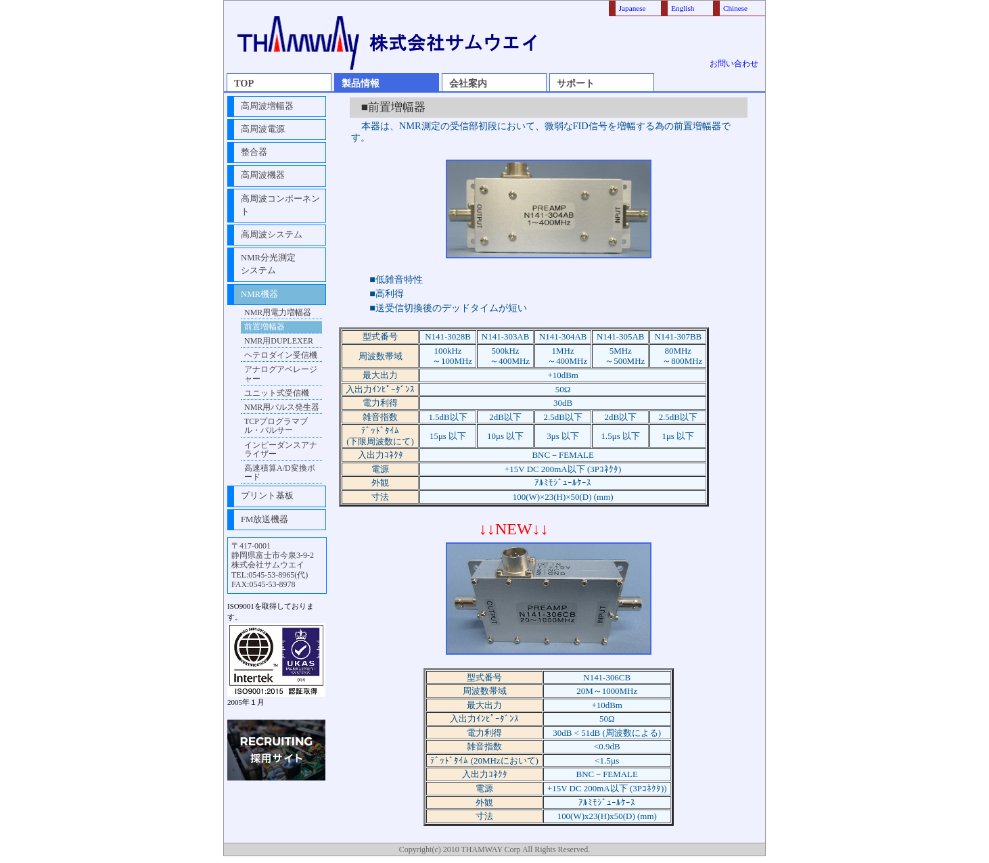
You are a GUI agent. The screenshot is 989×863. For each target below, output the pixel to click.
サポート (576, 83)
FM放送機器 (265, 519)
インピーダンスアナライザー (280, 449)
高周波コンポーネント (280, 205)
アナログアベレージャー (280, 374)
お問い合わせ (734, 63)
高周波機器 (263, 175)
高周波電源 (263, 129)
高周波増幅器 (267, 106)
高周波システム (271, 234)
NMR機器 (259, 294)
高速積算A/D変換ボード (279, 472)
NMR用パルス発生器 (281, 407)
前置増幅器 (264, 326)
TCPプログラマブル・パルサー (276, 426)
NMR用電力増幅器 (277, 312)
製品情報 (361, 83)
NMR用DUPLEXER (278, 341)
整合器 (254, 152)
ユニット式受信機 (276, 393)
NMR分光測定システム (268, 264)
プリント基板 (267, 495)
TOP (244, 83)
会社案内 (468, 83)
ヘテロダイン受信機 (280, 355)
